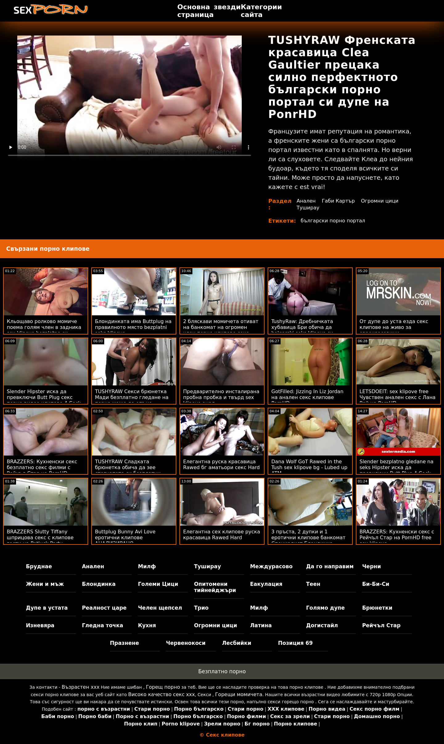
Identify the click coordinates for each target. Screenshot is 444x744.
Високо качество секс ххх (161, 694)
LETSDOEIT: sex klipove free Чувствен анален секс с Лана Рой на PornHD (398, 397)
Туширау (308, 208)
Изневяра (40, 625)
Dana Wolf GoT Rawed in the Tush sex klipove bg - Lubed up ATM (309, 467)
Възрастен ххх (81, 687)
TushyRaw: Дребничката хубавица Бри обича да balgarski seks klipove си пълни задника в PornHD (303, 330)
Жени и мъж (45, 584)
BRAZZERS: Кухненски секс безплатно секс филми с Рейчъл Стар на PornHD (42, 467)
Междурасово (271, 566)
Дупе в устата (47, 608)
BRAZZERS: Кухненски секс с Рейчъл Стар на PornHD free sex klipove (397, 537)
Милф (147, 566)
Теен (313, 584)
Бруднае (39, 566)
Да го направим (330, 566)
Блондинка (99, 584)
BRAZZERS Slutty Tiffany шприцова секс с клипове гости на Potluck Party (40, 537)
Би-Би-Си (375, 584)
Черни (371, 566)
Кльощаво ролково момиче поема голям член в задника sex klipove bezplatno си (44, 327)
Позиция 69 (295, 643)
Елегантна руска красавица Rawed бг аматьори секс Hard (221, 464)
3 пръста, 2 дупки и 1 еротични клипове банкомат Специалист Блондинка (308, 537)
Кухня (147, 625)
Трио (201, 608)
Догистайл (322, 625)
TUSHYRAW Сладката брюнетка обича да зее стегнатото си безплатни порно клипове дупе (128, 470)
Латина (261, 625)
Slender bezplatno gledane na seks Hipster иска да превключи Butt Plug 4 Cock (397, 467)
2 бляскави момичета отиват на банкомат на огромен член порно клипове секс (220, 327)
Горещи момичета (238, 694)
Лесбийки (236, 643)
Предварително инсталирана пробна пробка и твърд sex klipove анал (221, 397)
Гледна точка (102, 625)
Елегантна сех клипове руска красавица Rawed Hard (221, 534)
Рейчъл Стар (381, 625)
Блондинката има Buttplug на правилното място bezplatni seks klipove (133, 327)
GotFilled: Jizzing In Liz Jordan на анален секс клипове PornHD (307, 397)
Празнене (124, 643)
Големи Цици (158, 584)
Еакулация (266, 584)
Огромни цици (380, 201)
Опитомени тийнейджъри (215, 587)
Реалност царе (104, 608)
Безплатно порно (222, 671)
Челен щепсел (160, 608)
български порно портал (333, 221)
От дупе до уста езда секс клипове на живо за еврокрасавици (394, 327)
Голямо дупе (325, 608)
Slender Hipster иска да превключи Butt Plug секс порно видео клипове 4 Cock (44, 397)
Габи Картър (338, 201)
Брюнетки (377, 608)
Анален (306, 201)
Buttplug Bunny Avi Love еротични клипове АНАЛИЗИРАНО (125, 537)
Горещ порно (163, 687)
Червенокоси (185, 643)
